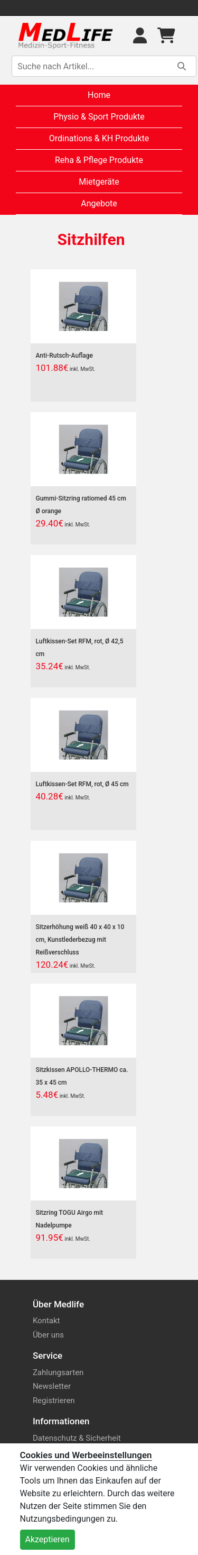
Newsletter (52, 1386)
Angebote (99, 203)
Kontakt (46, 1320)
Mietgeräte (99, 182)
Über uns (48, 1335)
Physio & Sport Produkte (98, 117)
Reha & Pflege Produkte (99, 160)
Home (99, 95)
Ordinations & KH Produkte (99, 138)
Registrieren (54, 1400)
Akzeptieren (47, 1539)
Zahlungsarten (58, 1372)
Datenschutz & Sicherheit (77, 1438)
